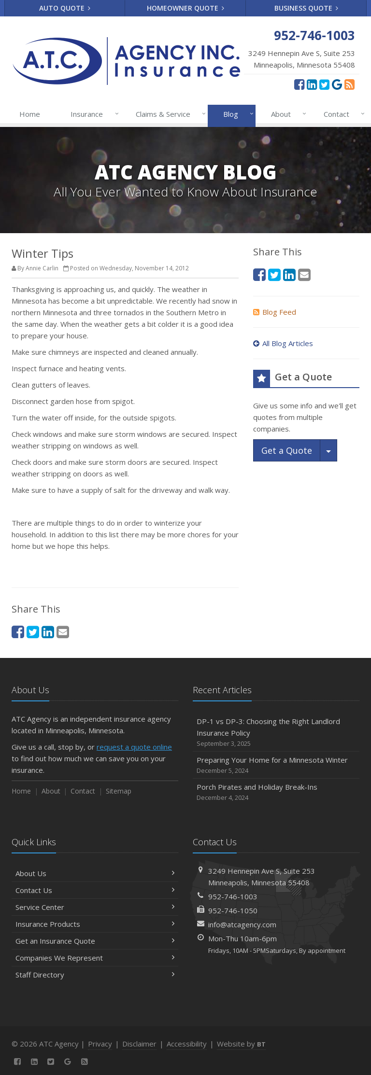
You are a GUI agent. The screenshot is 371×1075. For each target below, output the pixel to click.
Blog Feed (274, 312)
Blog (236, 114)
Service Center (94, 907)
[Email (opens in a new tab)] (63, 632)
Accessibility (187, 1043)
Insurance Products (94, 924)
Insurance (92, 114)
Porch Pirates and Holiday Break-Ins (276, 792)
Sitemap (118, 791)
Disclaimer (139, 1043)
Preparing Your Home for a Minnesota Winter (276, 765)
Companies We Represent (94, 958)
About (286, 114)
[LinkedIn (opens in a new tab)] (312, 84)
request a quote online (134, 747)
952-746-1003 (232, 896)
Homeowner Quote (186, 8)
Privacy (100, 1043)
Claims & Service (169, 114)
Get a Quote (286, 450)
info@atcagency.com (242, 924)
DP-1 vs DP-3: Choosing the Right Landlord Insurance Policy (276, 732)
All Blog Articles (283, 343)
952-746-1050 (232, 910)
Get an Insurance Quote (94, 941)
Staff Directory (94, 974)
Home (29, 114)
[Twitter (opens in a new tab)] (324, 84)
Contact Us (94, 890)
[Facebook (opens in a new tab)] (299, 84)
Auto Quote (65, 8)
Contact (342, 114)
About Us (94, 873)
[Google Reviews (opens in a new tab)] (337, 84)
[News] (349, 84)
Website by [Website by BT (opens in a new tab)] (241, 1043)
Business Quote (306, 8)
